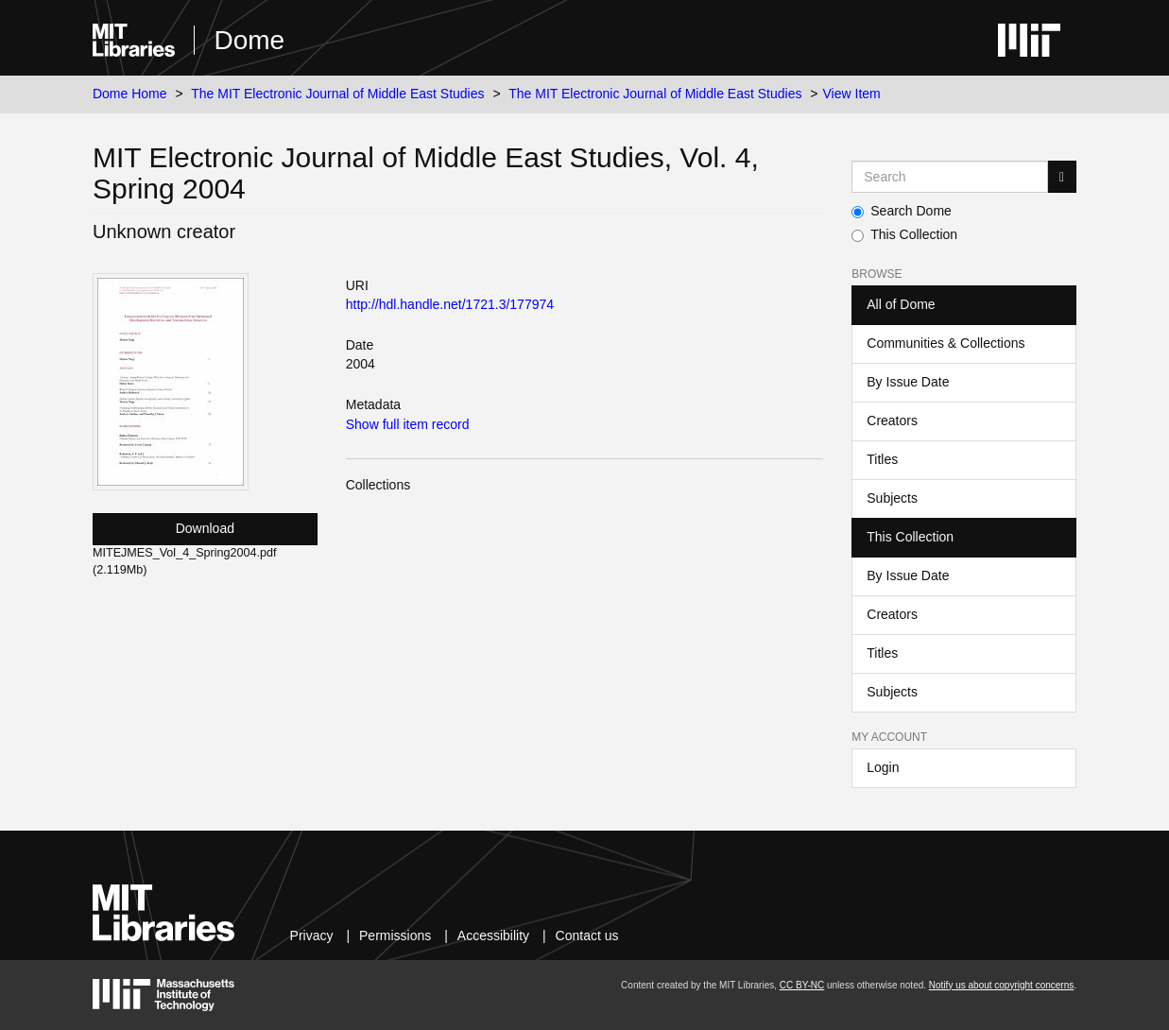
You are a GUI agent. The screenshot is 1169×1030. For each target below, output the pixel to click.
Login (883, 767)
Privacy (312, 935)
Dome (249, 40)
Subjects (892, 498)
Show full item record (408, 424)
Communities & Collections (945, 343)
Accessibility (493, 935)
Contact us (587, 935)
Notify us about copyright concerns (1001, 985)
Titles (882, 459)
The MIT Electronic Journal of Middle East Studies (337, 93)
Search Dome (901, 210)
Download (205, 528)
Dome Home (130, 93)
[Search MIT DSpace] (949, 177)
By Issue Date (908, 381)
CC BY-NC (802, 985)
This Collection (904, 234)
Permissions (395, 935)
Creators (892, 420)
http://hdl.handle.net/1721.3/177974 (450, 304)
